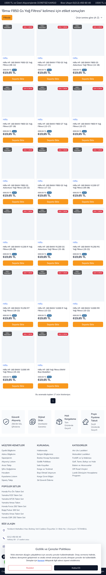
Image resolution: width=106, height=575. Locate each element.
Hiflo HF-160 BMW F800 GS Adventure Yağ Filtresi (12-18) (86, 63)
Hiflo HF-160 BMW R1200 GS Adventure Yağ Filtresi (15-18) (51, 248)
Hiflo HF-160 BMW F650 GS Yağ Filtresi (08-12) (17, 63)
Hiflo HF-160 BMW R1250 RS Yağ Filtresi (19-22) (86, 248)
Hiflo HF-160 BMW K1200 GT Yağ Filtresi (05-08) (86, 186)
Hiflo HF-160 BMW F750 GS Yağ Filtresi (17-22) (52, 63)
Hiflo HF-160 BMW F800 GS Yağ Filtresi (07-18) (17, 125)
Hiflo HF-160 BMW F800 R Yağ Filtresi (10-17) (87, 125)
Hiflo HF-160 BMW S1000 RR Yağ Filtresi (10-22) (86, 309)
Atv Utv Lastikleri (79, 450)
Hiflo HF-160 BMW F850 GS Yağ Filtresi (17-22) (52, 186)
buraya (41, 560)
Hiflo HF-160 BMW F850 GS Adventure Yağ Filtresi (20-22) (16, 186)
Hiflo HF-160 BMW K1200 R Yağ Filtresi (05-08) (17, 248)
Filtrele (6, 17)
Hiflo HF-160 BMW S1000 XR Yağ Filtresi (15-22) (16, 371)
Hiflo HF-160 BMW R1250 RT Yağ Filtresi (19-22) (16, 309)
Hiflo (5, 58)
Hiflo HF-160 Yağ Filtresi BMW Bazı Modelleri (51, 371)
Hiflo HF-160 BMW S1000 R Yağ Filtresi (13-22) (52, 309)
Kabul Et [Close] (76, 567)
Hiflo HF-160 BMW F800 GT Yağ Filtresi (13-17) (52, 125)
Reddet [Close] (30, 567)
